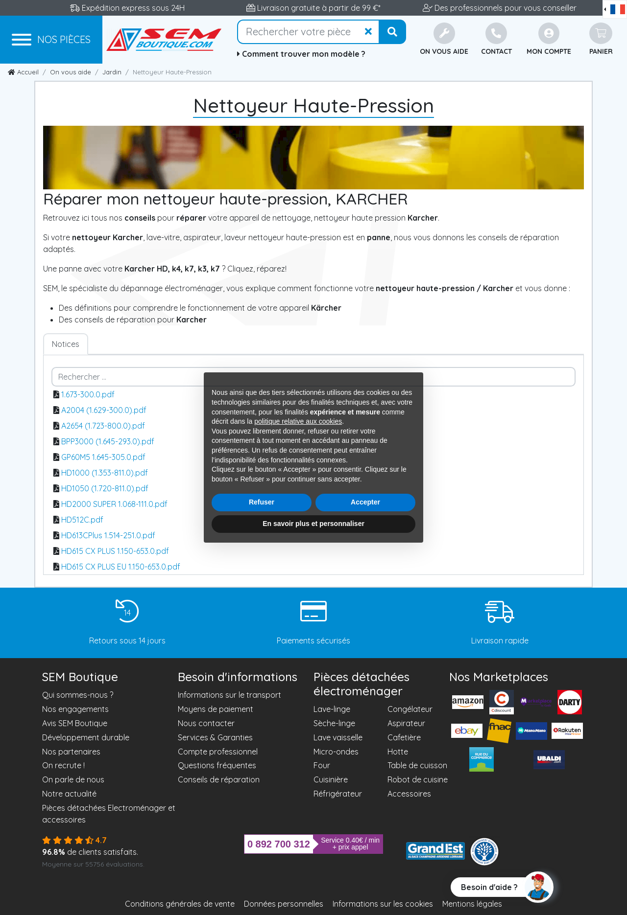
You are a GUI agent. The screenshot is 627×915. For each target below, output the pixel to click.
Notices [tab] (65, 344)
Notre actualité (69, 794)
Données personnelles (283, 904)
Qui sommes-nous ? (77, 695)
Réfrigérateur (338, 794)
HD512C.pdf (82, 520)
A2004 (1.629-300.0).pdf (103, 410)
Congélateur (410, 709)
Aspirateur (406, 723)
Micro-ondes (336, 751)
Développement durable (85, 737)
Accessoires (409, 794)
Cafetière (404, 737)
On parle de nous (73, 779)
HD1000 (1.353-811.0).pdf (104, 473)
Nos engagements (75, 709)
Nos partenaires (71, 751)
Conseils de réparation (219, 779)
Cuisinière (331, 779)
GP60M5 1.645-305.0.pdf (103, 457)
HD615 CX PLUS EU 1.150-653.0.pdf (120, 567)
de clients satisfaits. (90, 852)
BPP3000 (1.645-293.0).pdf (107, 441)
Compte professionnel (218, 751)
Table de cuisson (417, 765)
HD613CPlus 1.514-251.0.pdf (108, 535)
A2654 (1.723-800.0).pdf (103, 426)
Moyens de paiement (215, 709)
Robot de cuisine (417, 779)
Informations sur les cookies (383, 904)
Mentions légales (472, 904)
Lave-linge (332, 709)
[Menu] (51, 40)
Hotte (397, 751)
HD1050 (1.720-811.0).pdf (104, 488)
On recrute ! (63, 765)
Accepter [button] (365, 502)
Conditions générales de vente (180, 904)
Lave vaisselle (338, 737)
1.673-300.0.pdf (88, 394)
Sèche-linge (334, 723)
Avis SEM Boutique (74, 723)
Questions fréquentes (217, 765)
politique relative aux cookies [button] (298, 421)
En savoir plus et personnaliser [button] (313, 523)
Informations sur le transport (229, 695)
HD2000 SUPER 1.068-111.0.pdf (114, 504)
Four (322, 765)
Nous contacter (206, 723)
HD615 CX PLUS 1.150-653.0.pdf (115, 551)
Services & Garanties (215, 737)
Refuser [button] (261, 502)
